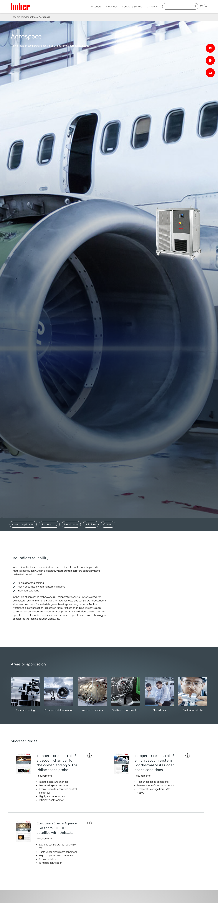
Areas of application (23, 524)
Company (152, 6)
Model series (71, 524)
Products (96, 6)
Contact (107, 524)
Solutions (90, 524)
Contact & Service (132, 6)
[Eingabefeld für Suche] (177, 6)
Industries (111, 6)
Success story (49, 524)
